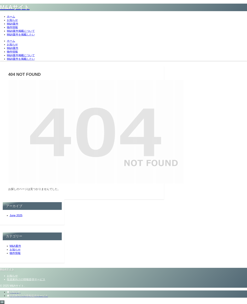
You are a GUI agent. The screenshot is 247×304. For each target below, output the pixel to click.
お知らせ (12, 275)
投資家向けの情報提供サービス (26, 279)
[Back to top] (2, 302)
